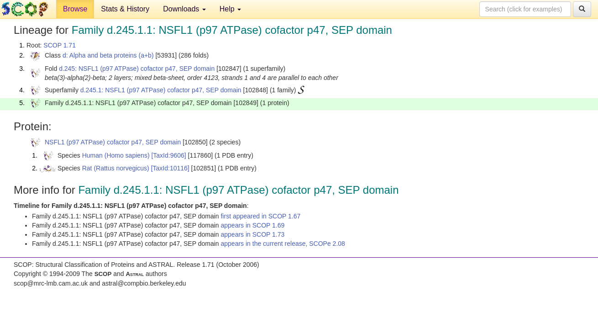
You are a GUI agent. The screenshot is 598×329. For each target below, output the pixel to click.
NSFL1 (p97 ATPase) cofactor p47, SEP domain (113, 142)
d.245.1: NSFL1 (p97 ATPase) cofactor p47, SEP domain (160, 90)
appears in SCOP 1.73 (252, 234)
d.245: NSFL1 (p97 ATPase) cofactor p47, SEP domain (137, 68)
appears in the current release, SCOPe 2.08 (282, 243)
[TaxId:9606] (168, 155)
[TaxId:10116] (170, 168)
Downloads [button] (184, 9)
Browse (75, 9)
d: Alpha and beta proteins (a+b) (108, 55)
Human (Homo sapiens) (116, 155)
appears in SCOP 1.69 (252, 225)
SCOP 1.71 (59, 45)
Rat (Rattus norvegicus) (115, 168)
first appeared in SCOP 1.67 (260, 216)
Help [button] (230, 9)
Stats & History (125, 9)
